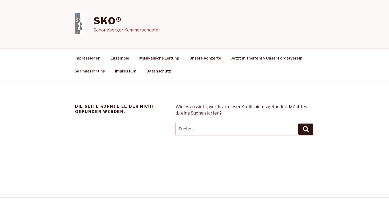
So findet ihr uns (90, 71)
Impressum (125, 71)
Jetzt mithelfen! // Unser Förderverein (266, 58)
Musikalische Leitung (159, 58)
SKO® (108, 21)
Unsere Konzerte (205, 58)
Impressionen (87, 58)
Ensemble (119, 58)
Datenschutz (158, 71)
